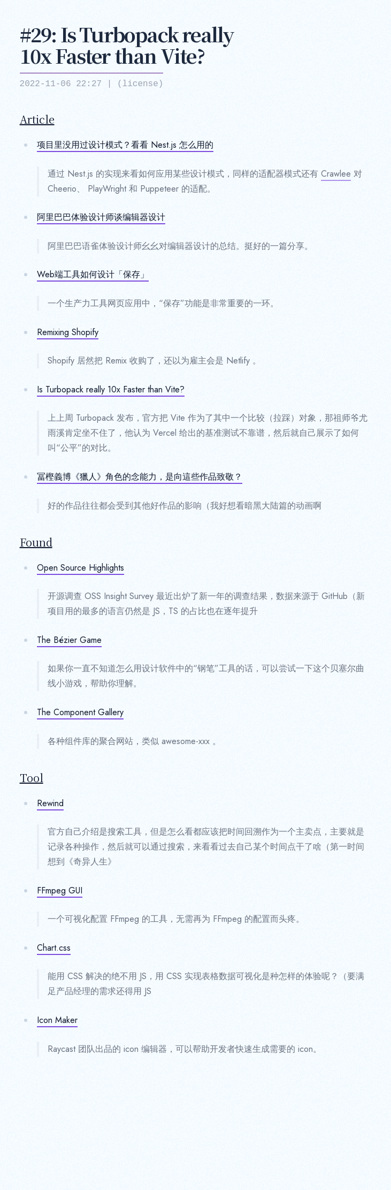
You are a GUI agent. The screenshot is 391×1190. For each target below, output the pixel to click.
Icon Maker (57, 1020)
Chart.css (54, 948)
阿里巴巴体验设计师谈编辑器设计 (101, 217)
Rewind (50, 803)
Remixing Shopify (67, 332)
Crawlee (336, 174)
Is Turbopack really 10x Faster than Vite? (111, 389)
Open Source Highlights (80, 568)
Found (36, 542)
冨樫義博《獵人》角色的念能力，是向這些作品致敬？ (139, 477)
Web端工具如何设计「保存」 (93, 274)
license (140, 84)
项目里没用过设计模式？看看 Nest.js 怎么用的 (125, 145)
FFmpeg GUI (59, 890)
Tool (31, 777)
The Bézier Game (69, 640)
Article (37, 119)
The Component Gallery (80, 712)
